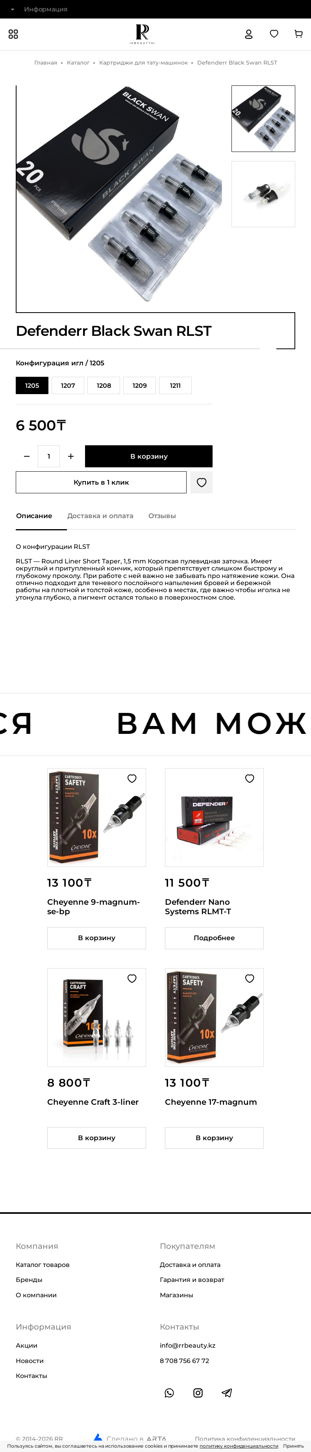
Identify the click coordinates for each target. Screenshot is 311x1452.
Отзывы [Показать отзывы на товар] (162, 516)
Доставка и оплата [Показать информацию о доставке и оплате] (100, 516)
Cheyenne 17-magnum (211, 1102)
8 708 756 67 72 (184, 1360)
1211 (175, 385)
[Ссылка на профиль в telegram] (226, 1392)
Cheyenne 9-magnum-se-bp (93, 906)
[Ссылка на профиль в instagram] (198, 1392)
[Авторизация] (248, 34)
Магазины (176, 1294)
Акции (26, 1345)
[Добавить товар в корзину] (96, 938)
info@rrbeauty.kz (187, 1345)
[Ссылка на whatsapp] (169, 1392)
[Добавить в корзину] (149, 456)
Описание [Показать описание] (34, 516)
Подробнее (214, 938)
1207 (68, 385)
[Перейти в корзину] (298, 34)
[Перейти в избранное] (274, 34)
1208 (104, 385)
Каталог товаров (43, 1265)
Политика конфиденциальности (245, 1438)
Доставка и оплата (190, 1265)
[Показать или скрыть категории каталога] (13, 34)
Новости (30, 1360)
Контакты (31, 1376)
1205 (32, 385)
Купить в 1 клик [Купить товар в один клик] (101, 482)
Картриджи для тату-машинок (143, 62)
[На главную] (142, 34)
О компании (36, 1294)
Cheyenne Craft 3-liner (93, 1102)
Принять (293, 1446)
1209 (140, 385)
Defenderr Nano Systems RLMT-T (198, 906)
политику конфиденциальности (239, 1446)
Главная (45, 62)
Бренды (29, 1279)
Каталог (78, 62)
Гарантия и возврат (192, 1279)
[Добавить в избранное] (202, 482)
